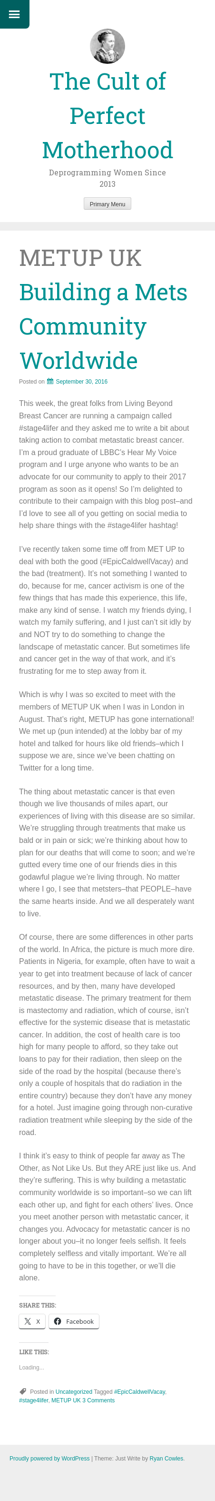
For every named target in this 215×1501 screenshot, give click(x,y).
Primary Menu (108, 204)
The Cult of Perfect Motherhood (108, 115)
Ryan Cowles (167, 1458)
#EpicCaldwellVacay (139, 1392)
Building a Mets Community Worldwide (103, 325)
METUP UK (66, 1400)
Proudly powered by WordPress (50, 1458)
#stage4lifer (33, 1400)
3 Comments (98, 1400)
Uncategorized (74, 1392)
